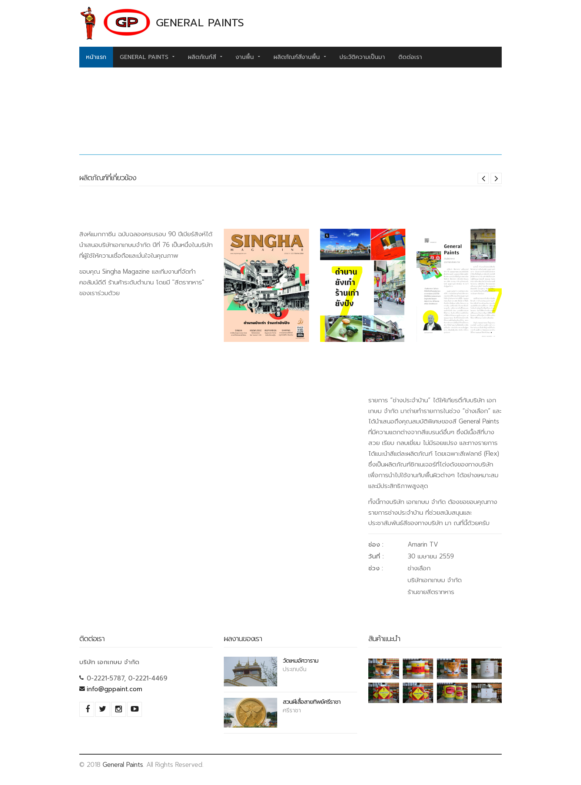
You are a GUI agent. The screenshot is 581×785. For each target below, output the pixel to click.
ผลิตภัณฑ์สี (205, 57)
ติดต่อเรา (410, 57)
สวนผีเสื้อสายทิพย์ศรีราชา (312, 701)
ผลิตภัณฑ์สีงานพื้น (299, 57)
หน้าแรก (96, 57)
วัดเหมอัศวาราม (300, 660)
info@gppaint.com (114, 689)
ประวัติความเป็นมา (362, 57)
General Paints (147, 57)
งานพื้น (248, 57)
